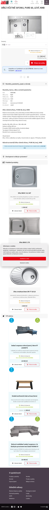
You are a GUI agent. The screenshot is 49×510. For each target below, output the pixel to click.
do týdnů (24, 302)
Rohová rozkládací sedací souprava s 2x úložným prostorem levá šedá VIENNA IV (24, 445)
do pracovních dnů (24, 204)
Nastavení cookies (24, 262)
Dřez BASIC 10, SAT (24, 193)
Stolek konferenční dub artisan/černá (24, 396)
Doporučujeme (12, 481)
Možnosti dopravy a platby (15, 491)
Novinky (28, 476)
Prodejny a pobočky (14, 476)
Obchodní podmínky (14, 493)
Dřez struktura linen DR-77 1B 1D (24, 292)
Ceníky (27, 493)
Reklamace (11, 498)
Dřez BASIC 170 (24, 242)
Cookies (28, 498)
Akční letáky (29, 496)
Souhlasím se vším (24, 258)
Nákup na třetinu (30, 481)
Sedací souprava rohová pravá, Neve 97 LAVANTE (24, 346)
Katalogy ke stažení (31, 491)
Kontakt (11, 479)
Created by (44, 507)
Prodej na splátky (30, 479)
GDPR (10, 496)
